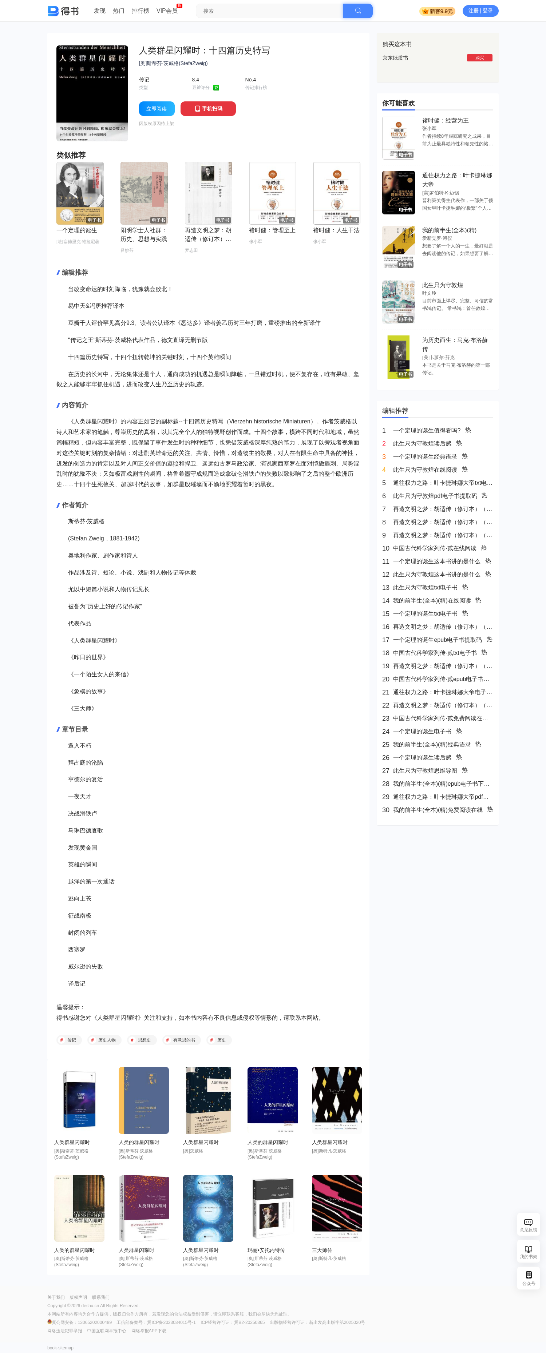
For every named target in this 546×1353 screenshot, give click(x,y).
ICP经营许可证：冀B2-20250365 (233, 1322)
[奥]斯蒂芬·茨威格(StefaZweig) (173, 63)
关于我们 (56, 1297)
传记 (71, 1040)
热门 (118, 11)
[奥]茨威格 (193, 1150)
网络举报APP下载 (148, 1330)
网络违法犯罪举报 (64, 1330)
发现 (100, 11)
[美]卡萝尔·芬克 (438, 357)
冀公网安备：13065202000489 (80, 1322)
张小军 (429, 128)
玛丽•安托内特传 (266, 1250)
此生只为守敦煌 (442, 285)
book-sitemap (60, 1347)
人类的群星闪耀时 (139, 1142)
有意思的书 (184, 1040)
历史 (221, 1040)
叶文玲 (429, 293)
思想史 (144, 1040)
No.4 (250, 79)
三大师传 (322, 1250)
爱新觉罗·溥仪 (437, 238)
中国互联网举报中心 (106, 1330)
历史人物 (107, 1040)
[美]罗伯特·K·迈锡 (440, 193)
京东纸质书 (395, 58)
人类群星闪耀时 (117, 1018)
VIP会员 (167, 11)
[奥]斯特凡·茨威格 (329, 1150)
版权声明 (78, 1297)
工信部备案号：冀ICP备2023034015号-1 (155, 1322)
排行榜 (140, 11)
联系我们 (101, 1297)
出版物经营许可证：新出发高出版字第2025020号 (317, 1322)
